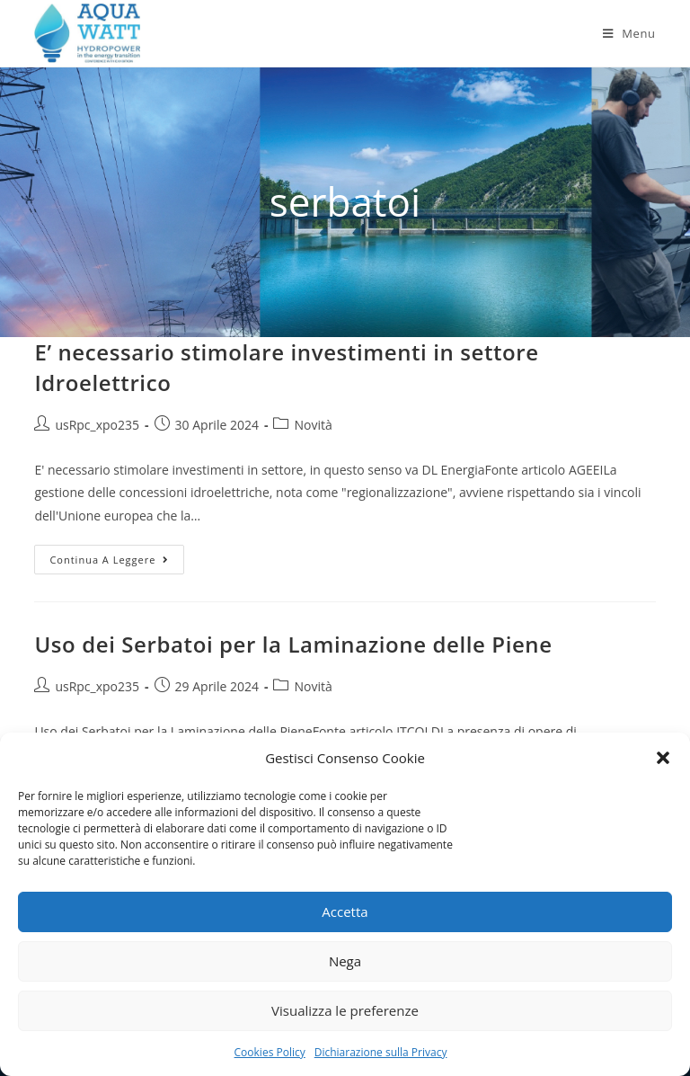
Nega (345, 961)
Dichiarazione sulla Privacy (380, 1052)
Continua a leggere (116, 562)
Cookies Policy (269, 1052)
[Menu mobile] (629, 33)
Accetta (344, 911)
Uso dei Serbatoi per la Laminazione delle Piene (293, 644)
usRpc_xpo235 (97, 424)
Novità (313, 424)
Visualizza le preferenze (345, 1010)
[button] (663, 758)
